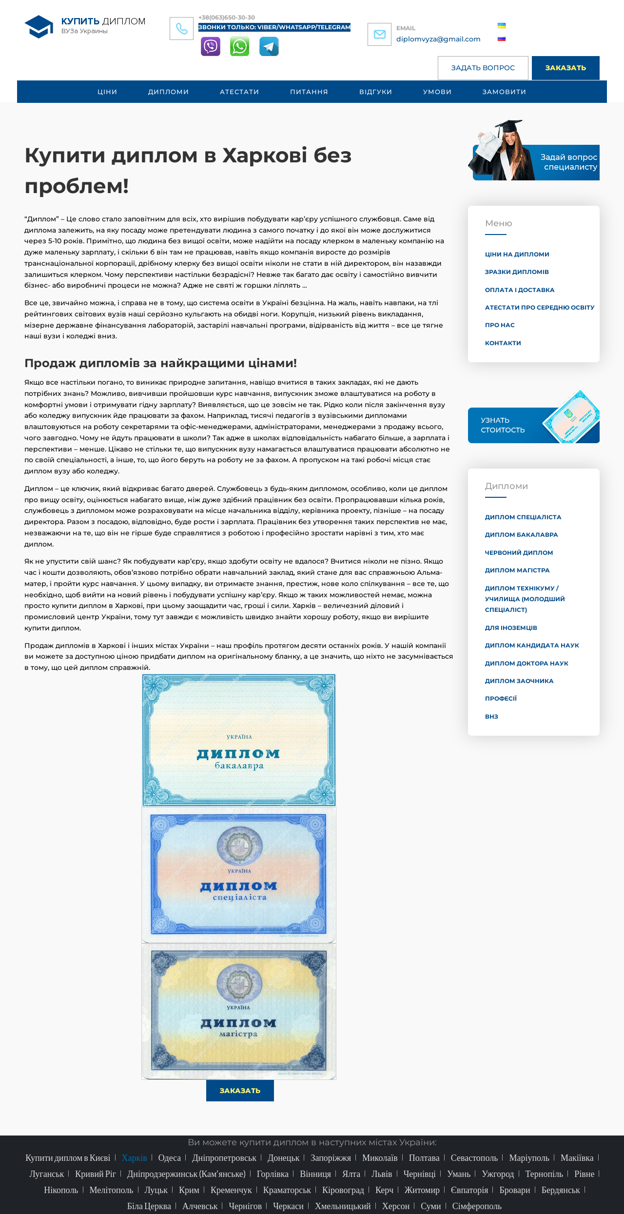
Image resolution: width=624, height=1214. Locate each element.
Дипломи (168, 92)
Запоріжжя (331, 1157)
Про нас (500, 325)
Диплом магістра (517, 570)
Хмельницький (343, 1205)
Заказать (566, 67)
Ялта (351, 1173)
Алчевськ (199, 1205)
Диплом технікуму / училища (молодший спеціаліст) (525, 599)
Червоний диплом (519, 552)
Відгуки (375, 92)
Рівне (584, 1173)
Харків (134, 1157)
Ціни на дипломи (517, 254)
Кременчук (231, 1189)
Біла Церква (149, 1205)
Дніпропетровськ (224, 1157)
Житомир (422, 1189)
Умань (458, 1173)
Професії (501, 698)
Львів (381, 1173)
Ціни (107, 92)
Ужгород (498, 1173)
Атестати (239, 92)
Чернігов (245, 1205)
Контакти (503, 343)
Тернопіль (545, 1173)
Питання (309, 92)
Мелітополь (112, 1189)
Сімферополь (477, 1205)
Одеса (169, 1157)
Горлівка (273, 1173)
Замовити (504, 92)
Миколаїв (380, 1157)
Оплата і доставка (520, 290)
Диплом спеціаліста (523, 517)
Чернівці (420, 1173)
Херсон (396, 1205)
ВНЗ (491, 716)
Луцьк (156, 1189)
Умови (437, 92)
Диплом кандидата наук (532, 645)
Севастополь (474, 1157)
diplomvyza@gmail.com (438, 39)
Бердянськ (561, 1189)
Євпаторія (469, 1189)
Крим (189, 1189)
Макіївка (577, 1157)
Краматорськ (287, 1189)
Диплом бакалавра (521, 534)
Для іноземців (511, 627)
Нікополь (61, 1189)
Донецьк (284, 1157)
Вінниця (315, 1173)
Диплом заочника (519, 681)
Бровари (514, 1189)
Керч (384, 1189)
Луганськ (47, 1173)
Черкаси (288, 1205)
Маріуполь (529, 1157)
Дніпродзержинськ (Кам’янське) (186, 1173)
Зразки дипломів (517, 271)
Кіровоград (343, 1189)
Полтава (424, 1157)
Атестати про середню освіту (540, 307)
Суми (431, 1205)
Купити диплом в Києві (67, 1157)
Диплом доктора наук (526, 663)
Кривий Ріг (95, 1173)
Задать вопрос (483, 67)
